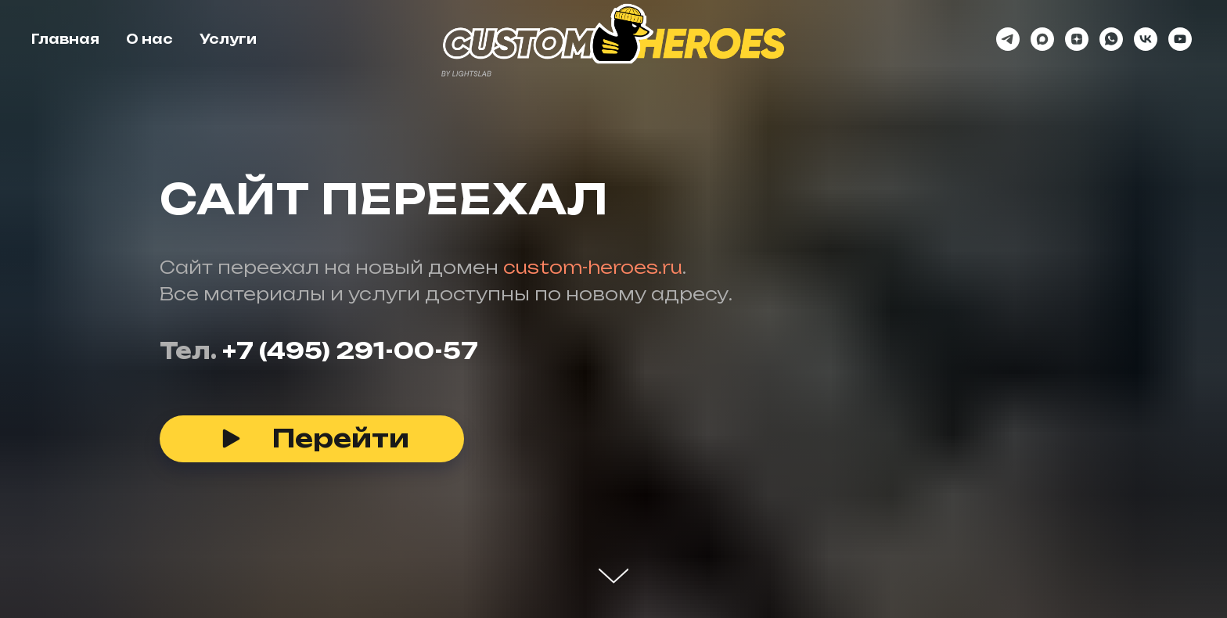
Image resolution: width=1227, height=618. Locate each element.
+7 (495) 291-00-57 (350, 351)
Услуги (228, 39)
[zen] (1076, 39)
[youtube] (1180, 39)
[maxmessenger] (1042, 39)
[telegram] (1008, 39)
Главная (65, 39)
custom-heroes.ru (592, 267)
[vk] (1145, 39)
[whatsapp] (1111, 39)
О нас (149, 39)
